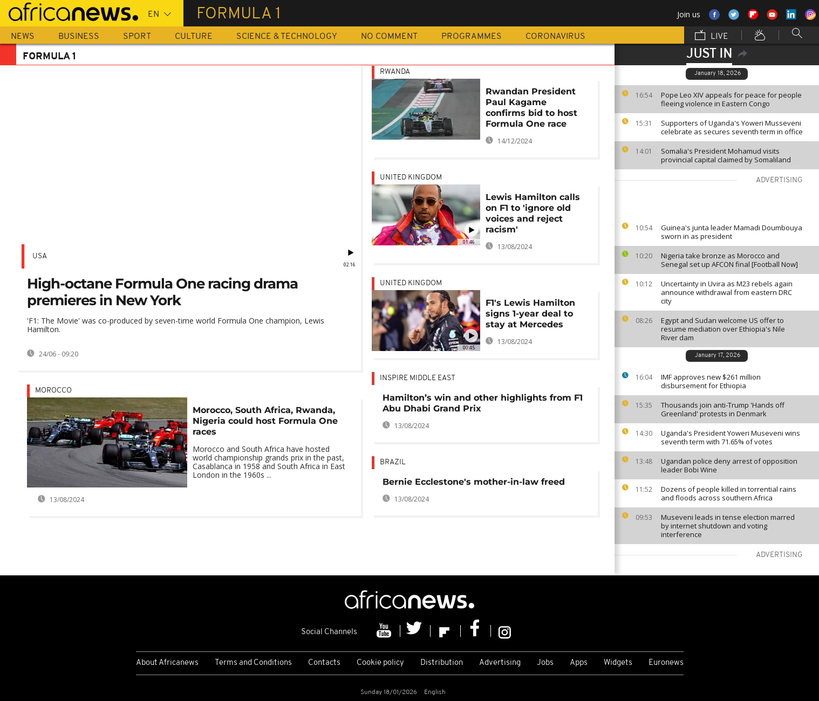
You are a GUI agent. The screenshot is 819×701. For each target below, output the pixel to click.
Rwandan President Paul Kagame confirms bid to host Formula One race (531, 107)
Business (78, 36)
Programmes (471, 36)
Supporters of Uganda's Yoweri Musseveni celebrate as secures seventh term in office (732, 127)
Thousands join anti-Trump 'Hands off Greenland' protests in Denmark (722, 409)
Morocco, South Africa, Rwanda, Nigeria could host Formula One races (265, 421)
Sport (137, 36)
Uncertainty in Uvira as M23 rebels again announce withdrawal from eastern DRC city (727, 292)
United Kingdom (411, 178)
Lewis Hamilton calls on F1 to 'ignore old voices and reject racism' (533, 213)
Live (711, 36)
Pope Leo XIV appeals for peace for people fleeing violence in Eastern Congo (731, 99)
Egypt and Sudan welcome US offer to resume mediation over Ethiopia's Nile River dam (723, 329)
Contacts (324, 663)
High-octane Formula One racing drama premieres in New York (162, 292)
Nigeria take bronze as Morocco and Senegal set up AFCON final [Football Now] (729, 260)
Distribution (441, 663)
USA (39, 256)
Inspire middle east (417, 378)
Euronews (666, 663)
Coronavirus (555, 36)
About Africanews (167, 663)
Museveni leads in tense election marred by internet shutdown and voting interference (728, 526)
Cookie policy (380, 663)
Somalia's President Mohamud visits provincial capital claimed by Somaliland (726, 155)
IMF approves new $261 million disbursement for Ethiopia (711, 381)
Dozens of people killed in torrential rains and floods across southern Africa (728, 493)
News (23, 36)
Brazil (393, 462)
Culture (194, 36)
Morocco (53, 391)
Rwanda (395, 72)
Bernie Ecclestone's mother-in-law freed (474, 482)
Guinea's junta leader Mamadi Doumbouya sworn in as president (731, 231)
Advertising (500, 663)
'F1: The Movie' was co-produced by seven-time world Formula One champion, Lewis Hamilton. (175, 324)
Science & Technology (286, 36)
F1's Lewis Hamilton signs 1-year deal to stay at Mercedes (530, 313)
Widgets (618, 663)
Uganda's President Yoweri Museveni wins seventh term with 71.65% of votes (730, 437)
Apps (579, 663)
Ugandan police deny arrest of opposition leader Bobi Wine (729, 465)
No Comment (389, 36)
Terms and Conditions (253, 663)
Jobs (545, 663)
